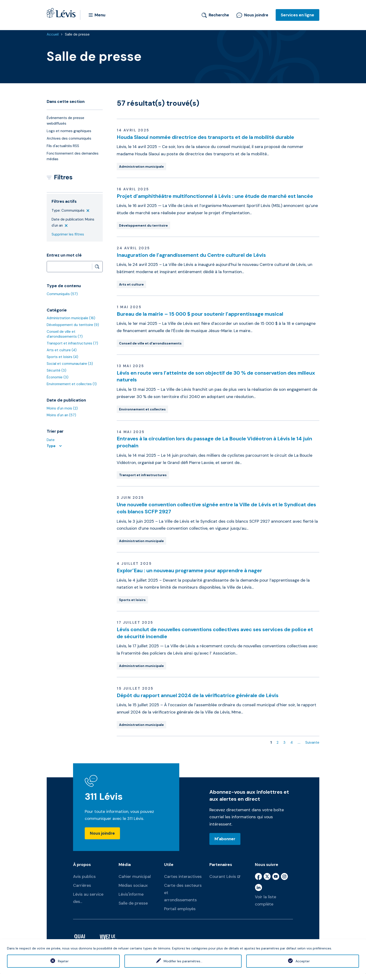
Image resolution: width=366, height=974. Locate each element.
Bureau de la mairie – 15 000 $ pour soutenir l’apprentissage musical (200, 314)
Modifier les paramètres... (183, 961)
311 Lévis (104, 796)
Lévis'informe (131, 894)
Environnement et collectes (72, 384)
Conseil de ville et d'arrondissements (65, 334)
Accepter (303, 961)
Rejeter (63, 961)
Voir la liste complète (265, 900)
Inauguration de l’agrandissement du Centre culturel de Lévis (191, 255)
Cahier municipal (135, 876)
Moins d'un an (61, 415)
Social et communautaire (70, 363)
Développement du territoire (73, 324)
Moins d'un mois (62, 408)
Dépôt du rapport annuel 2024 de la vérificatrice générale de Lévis (197, 695)
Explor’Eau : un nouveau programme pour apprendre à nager (189, 570)
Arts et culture (62, 350)
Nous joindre (252, 15)
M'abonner (225, 838)
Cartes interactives (183, 876)
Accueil (53, 34)
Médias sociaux (133, 885)
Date (51, 440)
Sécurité (56, 370)
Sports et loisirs (62, 357)
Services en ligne (297, 15)
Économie (57, 377)
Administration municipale (71, 318)
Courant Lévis (222, 876)
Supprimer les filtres (68, 234)
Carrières (82, 885)
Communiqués (62, 294)
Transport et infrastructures (72, 343)
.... (299, 742)
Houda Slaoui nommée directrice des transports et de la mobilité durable (205, 137)
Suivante (312, 742)
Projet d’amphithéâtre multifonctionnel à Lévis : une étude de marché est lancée (215, 196)
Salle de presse (77, 34)
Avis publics (84, 876)
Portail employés (180, 908)
